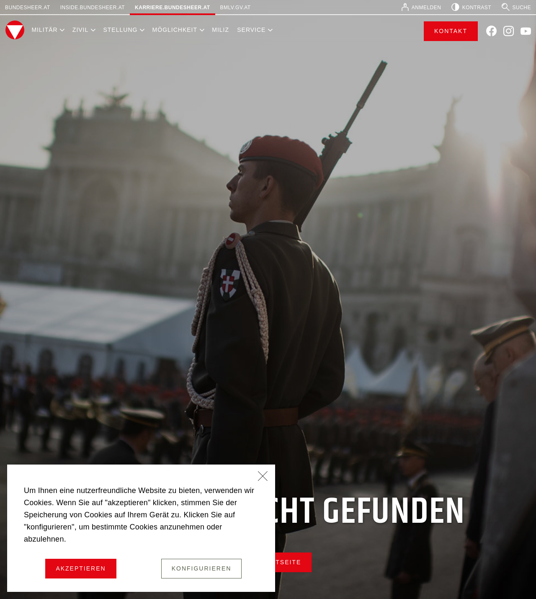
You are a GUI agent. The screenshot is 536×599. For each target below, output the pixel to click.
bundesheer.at (27, 7)
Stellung (120, 29)
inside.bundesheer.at (92, 7)
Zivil (80, 29)
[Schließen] (263, 477)
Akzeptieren (81, 568)
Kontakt (450, 31)
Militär (44, 29)
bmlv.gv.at (235, 7)
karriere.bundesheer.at (172, 7)
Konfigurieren (202, 568)
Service (251, 29)
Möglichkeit (174, 29)
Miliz (220, 29)
